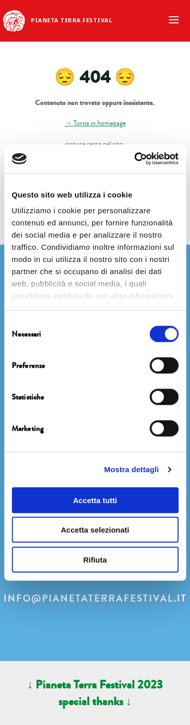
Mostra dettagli (131, 469)
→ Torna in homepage (94, 123)
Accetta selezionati (95, 529)
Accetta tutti (95, 500)
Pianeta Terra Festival (71, 20)
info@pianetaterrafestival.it (95, 598)
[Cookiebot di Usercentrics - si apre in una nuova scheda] (135, 159)
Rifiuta (95, 559)
